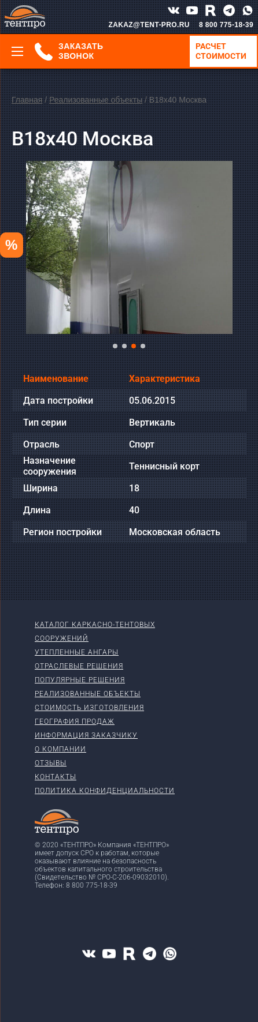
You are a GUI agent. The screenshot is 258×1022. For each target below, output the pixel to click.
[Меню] (17, 51)
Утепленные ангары (77, 652)
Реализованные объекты (95, 99)
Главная (27, 99)
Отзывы (51, 763)
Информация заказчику (86, 735)
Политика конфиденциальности (105, 791)
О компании (60, 749)
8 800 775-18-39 (226, 25)
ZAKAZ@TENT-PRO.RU (149, 25)
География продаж (75, 721)
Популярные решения (80, 680)
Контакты (55, 777)
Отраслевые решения (79, 666)
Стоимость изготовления (89, 708)
